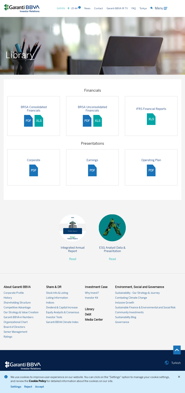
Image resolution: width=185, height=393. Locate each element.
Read (72, 259)
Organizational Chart (16, 322)
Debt (88, 314)
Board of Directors (14, 327)
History (8, 297)
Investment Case (96, 287)
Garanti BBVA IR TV (117, 8)
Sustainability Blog (125, 317)
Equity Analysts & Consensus (62, 312)
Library (89, 309)
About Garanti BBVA (17, 287)
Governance (122, 322)
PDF (28, 121)
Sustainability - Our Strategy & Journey (137, 292)
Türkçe (143, 8)
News (87, 8)
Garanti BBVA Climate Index (62, 322)
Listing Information (57, 297)
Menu (161, 8)
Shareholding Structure (17, 302)
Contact (98, 8)
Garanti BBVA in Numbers (18, 317)
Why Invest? (92, 292)
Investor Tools (54, 317)
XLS (39, 121)
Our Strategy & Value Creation (21, 312)
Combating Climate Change (131, 297)
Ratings (8, 336)
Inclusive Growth (124, 302)
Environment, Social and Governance (139, 287)
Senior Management (15, 331)
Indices (50, 302)
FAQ (134, 8)
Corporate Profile (14, 292)
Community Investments (129, 312)
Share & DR (53, 287)
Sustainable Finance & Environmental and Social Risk (145, 307)
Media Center (94, 319)
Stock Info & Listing (57, 292)
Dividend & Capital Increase (62, 307)
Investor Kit (91, 297)
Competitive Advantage (17, 307)
